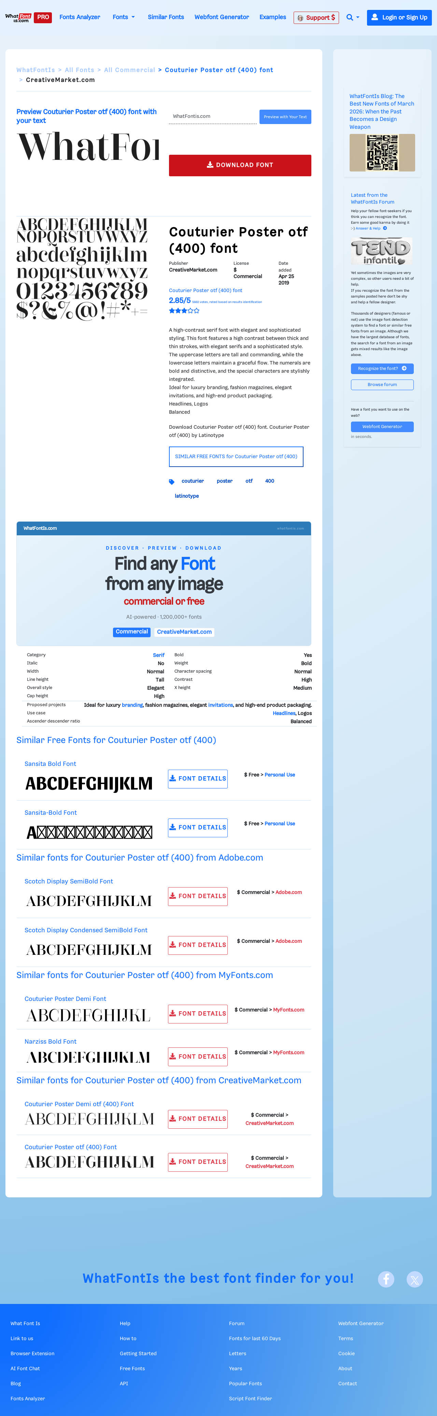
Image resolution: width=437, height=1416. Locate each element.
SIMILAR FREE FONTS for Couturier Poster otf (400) (236, 456)
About (345, 1369)
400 (269, 481)
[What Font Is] (18, 18)
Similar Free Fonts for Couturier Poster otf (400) (116, 740)
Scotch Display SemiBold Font (69, 881)
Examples (272, 17)
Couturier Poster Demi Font (65, 999)
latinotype (187, 496)
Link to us (22, 1339)
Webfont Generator (222, 17)
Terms (345, 1339)
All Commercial (129, 70)
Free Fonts (132, 1369)
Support (316, 18)
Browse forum (382, 385)
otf (248, 481)
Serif (158, 655)
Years (235, 1369)
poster (224, 481)
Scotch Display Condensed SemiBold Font (86, 930)
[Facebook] (386, 1279)
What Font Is (25, 1323)
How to (128, 1339)
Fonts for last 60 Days (255, 1339)
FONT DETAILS (198, 778)
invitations (220, 705)
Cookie (346, 1354)
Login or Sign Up (399, 18)
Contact (347, 1384)
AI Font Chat (25, 1369)
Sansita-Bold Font (51, 813)
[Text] (213, 117)
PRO (43, 17)
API (124, 1384)
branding (132, 705)
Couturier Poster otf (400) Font (71, 1147)
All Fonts (80, 70)
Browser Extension (32, 1354)
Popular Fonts (245, 1384)
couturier (193, 481)
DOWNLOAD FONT (240, 164)
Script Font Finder (250, 1399)
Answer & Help (371, 228)
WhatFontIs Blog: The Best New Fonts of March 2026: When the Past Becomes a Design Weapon (382, 112)
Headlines (284, 713)
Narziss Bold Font (50, 1042)
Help (125, 1323)
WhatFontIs (35, 70)
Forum (236, 1323)
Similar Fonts (166, 17)
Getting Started (138, 1354)
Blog (16, 1384)
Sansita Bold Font (50, 764)
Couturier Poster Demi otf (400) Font (79, 1104)
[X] (415, 1279)
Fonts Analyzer (79, 17)
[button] (353, 18)
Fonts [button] (121, 17)
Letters (237, 1354)
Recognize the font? (382, 368)
